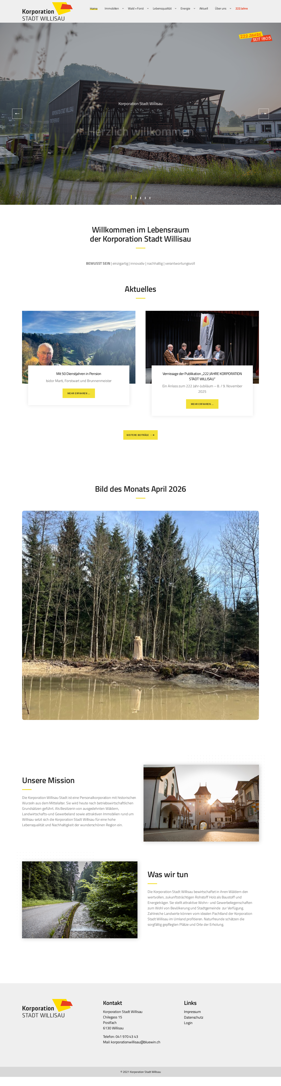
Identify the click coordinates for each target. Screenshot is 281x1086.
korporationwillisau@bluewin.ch (135, 1042)
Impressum (192, 1011)
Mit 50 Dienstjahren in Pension (78, 373)
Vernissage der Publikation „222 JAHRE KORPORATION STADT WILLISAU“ (202, 376)
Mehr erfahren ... (78, 393)
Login (188, 1022)
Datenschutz (193, 1017)
